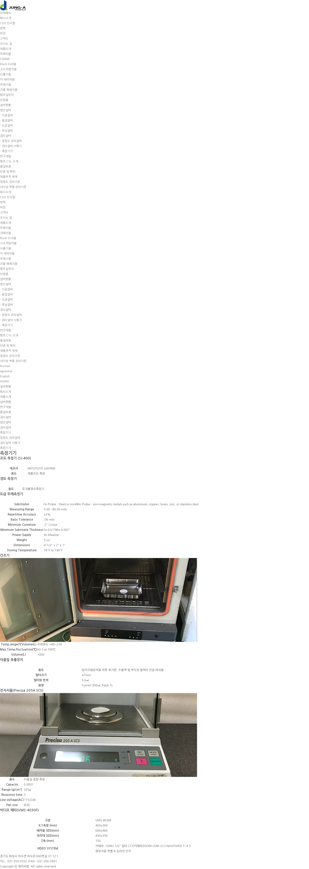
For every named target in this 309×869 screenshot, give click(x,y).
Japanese (6, 371)
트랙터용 (5, 53)
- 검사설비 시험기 (11, 145)
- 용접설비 (6, 120)
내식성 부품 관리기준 (13, 186)
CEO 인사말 (7, 23)
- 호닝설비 (6, 130)
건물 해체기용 (8, 89)
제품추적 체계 (8, 176)
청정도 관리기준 (10, 181)
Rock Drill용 (8, 64)
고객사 (4, 38)
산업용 (4, 99)
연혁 (3, 28)
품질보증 (5, 166)
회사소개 (5, 18)
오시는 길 (6, 43)
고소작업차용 (8, 69)
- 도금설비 (6, 125)
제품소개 (5, 48)
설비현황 (5, 105)
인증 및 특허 (7, 171)
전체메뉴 (5, 12)
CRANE (5, 58)
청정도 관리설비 (10, 437)
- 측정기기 (6, 151)
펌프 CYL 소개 (9, 161)
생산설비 (5, 110)
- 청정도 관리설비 (11, 140)
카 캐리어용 (7, 79)
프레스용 (5, 84)
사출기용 (5, 74)
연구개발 (5, 156)
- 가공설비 (6, 115)
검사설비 (5, 135)
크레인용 (5, 232)
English (5, 376)
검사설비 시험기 (10, 442)
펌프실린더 (7, 94)
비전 (3, 33)
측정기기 (5, 447)
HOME (4, 381)
